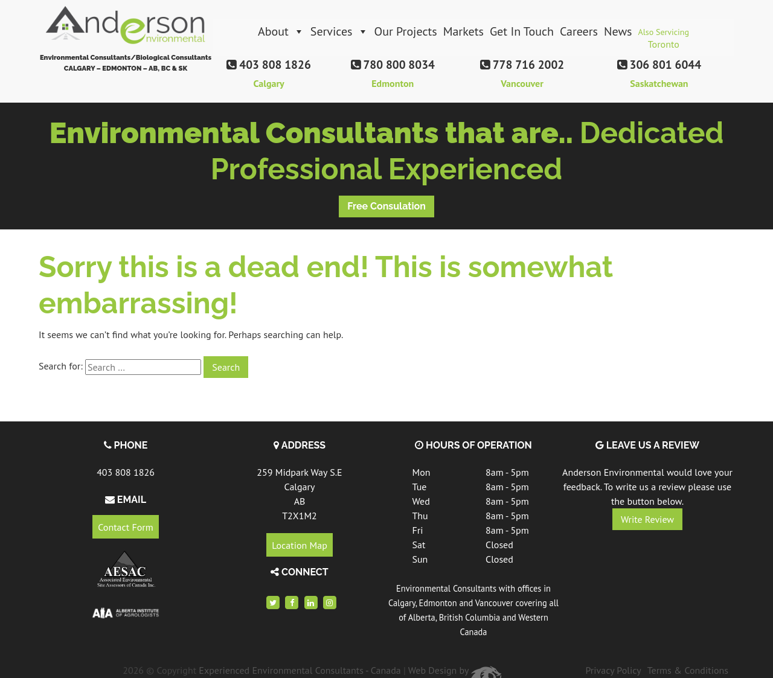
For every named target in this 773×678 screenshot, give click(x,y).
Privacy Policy (613, 670)
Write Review (647, 519)
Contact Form (125, 527)
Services (339, 31)
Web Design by (454, 670)
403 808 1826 (126, 472)
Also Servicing (663, 35)
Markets (463, 31)
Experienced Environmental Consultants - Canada (299, 670)
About (281, 31)
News (618, 31)
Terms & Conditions (687, 670)
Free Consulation (386, 206)
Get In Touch (522, 31)
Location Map (299, 545)
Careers (579, 31)
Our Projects (405, 31)
